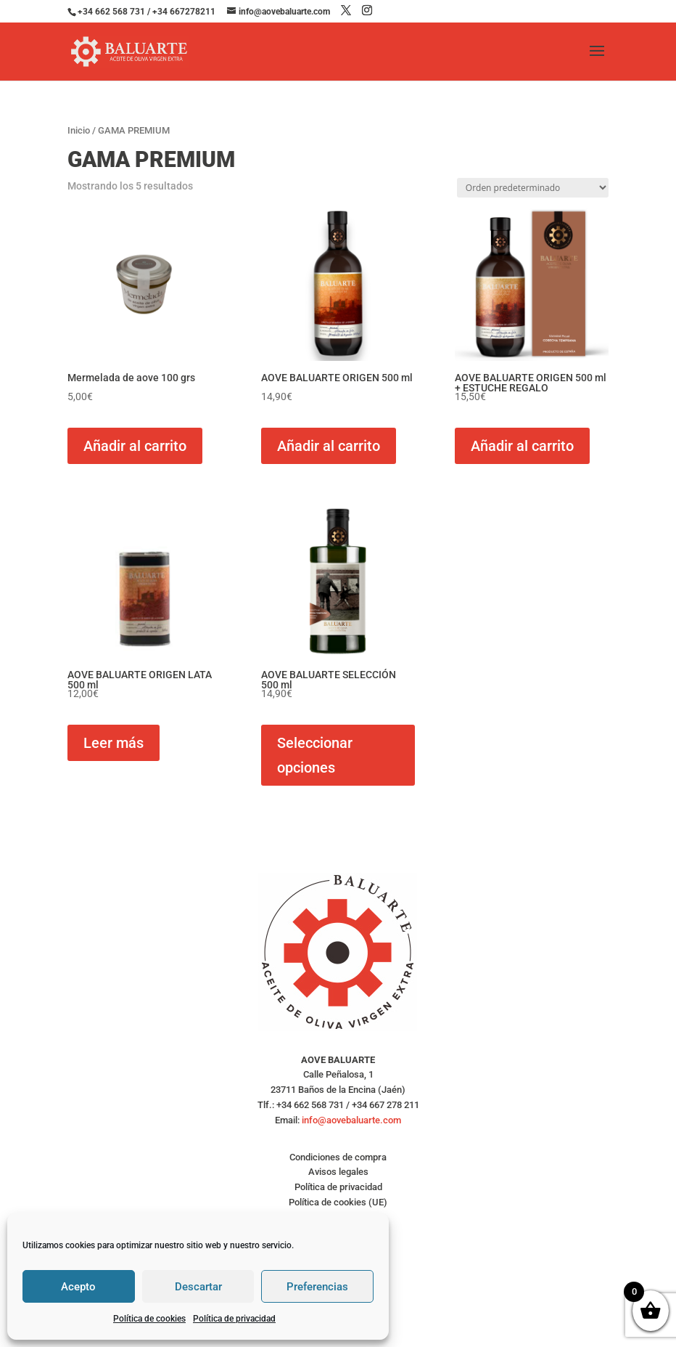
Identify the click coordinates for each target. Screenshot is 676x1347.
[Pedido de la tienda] (533, 188)
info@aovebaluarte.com (351, 1120)
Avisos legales (338, 1171)
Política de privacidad (234, 1319)
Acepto (78, 1286)
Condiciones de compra (338, 1157)
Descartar (198, 1286)
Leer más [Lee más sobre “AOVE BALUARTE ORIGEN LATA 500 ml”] (113, 743)
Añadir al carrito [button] (134, 446)
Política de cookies (149, 1319)
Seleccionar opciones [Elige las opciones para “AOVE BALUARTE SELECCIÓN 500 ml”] (315, 755)
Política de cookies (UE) (338, 1202)
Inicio (78, 130)
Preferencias (317, 1286)
